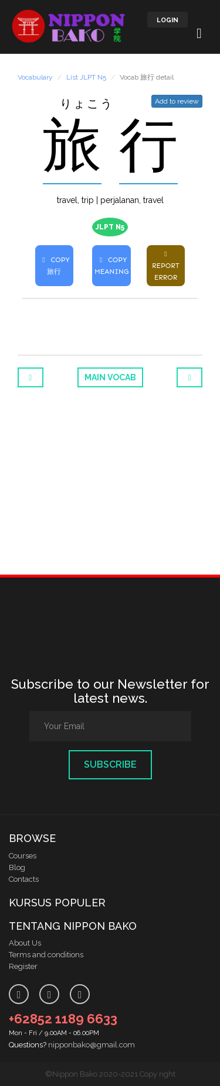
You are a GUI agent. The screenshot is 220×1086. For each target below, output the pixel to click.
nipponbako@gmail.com (91, 1044)
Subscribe (110, 764)
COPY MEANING (111, 266)
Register (23, 966)
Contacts (24, 879)
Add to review (177, 101)
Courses (22, 855)
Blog (17, 867)
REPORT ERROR (166, 265)
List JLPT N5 (86, 77)
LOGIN (167, 20)
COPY (54, 266)
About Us (25, 943)
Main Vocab (110, 377)
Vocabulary (35, 77)
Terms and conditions (46, 954)
